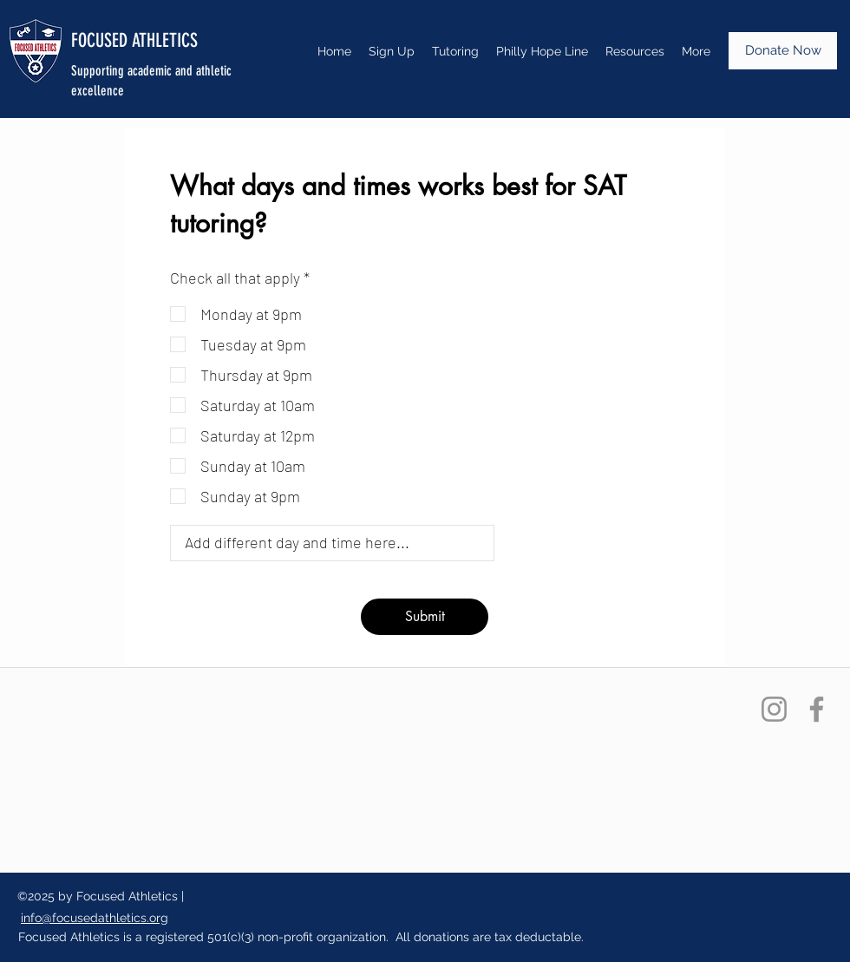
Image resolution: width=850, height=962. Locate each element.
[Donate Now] (783, 50)
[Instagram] (774, 709)
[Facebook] (817, 709)
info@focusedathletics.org (94, 918)
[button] (635, 51)
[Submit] (424, 617)
